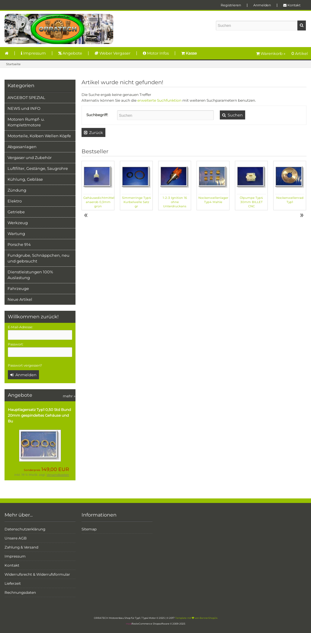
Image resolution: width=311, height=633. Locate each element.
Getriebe (16, 211)
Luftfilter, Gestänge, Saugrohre (38, 168)
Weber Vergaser (112, 53)
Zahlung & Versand (21, 547)
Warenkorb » (282, 53)
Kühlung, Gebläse (25, 179)
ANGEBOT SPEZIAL (26, 97)
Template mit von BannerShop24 (196, 617)
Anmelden (262, 5)
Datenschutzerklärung (25, 529)
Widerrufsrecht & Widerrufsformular (37, 574)
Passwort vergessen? (25, 365)
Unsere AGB (16, 538)
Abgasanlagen (22, 146)
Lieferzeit (13, 583)
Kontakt (291, 5)
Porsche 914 (19, 244)
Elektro (15, 201)
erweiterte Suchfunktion (159, 100)
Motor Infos (156, 53)
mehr (69, 396)
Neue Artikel (20, 299)
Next (301, 215)
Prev (86, 215)
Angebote (70, 53)
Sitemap (89, 529)
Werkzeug (18, 222)
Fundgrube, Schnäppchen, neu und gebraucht (38, 258)
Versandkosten (57, 475)
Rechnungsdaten (20, 592)
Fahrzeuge (18, 288)
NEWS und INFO (24, 108)
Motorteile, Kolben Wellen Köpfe (39, 135)
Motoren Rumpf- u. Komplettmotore (26, 122)
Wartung (16, 233)
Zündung (17, 190)
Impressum (33, 53)
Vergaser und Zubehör (30, 157)
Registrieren (231, 5)
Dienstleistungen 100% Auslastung (30, 274)
